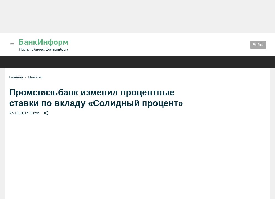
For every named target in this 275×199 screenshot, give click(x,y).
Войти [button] (258, 45)
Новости (35, 77)
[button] (12, 45)
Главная (16, 77)
